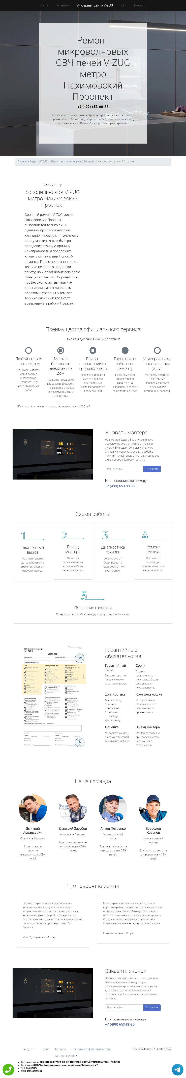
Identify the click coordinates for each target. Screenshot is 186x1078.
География (63, 5)
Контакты (140, 5)
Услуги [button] (44, 5)
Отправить (152, 468)
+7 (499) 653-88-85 (93, 107)
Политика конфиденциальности (91, 1049)
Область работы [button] (65, 1055)
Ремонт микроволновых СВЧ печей (73, 161)
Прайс (124, 5)
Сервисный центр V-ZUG (33, 161)
